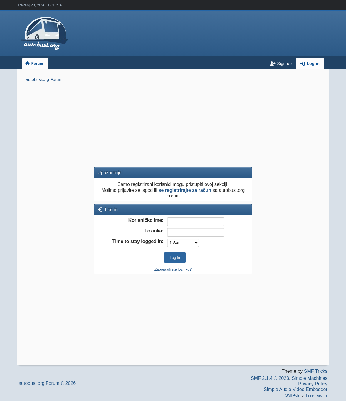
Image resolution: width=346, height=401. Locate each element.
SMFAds (292, 395)
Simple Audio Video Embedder (295, 389)
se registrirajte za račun (185, 190)
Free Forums (316, 395)
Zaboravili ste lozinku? (173, 269)
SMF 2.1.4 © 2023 (270, 378)
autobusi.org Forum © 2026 (47, 383)
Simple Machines (309, 378)
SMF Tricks (315, 371)
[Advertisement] (173, 125)
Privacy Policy (312, 383)
